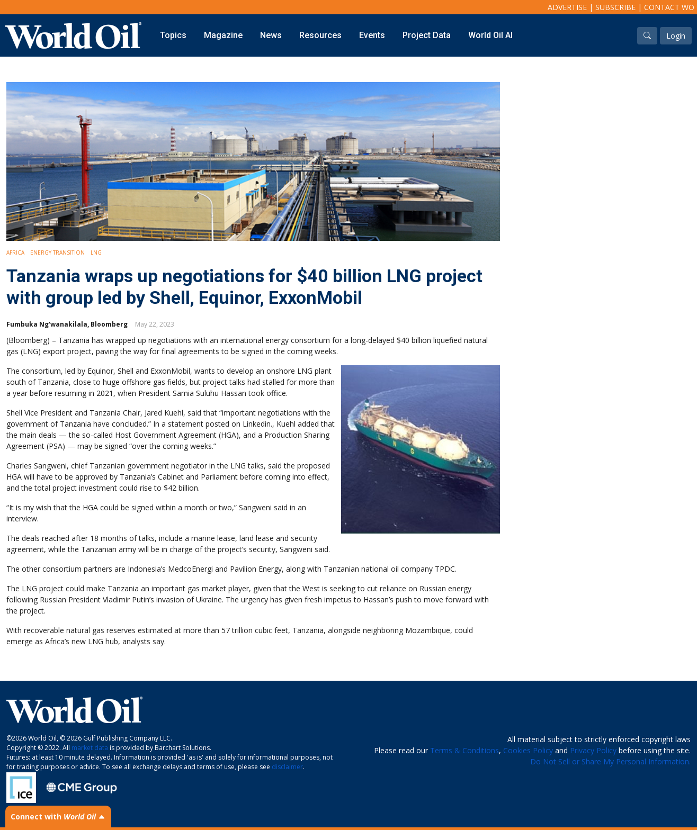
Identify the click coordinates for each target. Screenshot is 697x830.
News (271, 35)
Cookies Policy (528, 750)
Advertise (567, 7)
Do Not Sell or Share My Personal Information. (610, 761)
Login (675, 36)
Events (372, 35)
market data (90, 747)
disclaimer (287, 766)
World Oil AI (490, 35)
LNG (96, 252)
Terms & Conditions (464, 750)
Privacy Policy (593, 750)
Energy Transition (57, 252)
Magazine (223, 35)
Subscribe (615, 7)
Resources (320, 35)
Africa (15, 252)
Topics (173, 35)
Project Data (427, 35)
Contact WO (669, 7)
